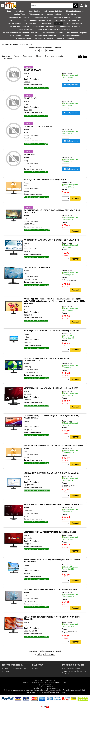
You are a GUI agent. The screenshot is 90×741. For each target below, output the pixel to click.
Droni (52, 49)
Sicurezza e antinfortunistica (72, 49)
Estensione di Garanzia (69, 53)
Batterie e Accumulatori (41, 35)
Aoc (25, 206)
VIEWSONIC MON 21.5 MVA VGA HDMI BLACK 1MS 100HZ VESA (51, 409)
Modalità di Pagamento (72, 690)
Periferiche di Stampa (77, 21)
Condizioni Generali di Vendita (15, 690)
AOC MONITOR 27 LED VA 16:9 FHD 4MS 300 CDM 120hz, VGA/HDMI (53, 466)
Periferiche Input (29, 30)
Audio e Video (36, 17)
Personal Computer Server (55, 26)
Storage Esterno (49, 30)
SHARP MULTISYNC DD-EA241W (38, 146)
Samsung (27, 387)
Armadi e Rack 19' (38, 39)
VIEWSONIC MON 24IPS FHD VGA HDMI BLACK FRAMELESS (50, 553)
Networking (66, 30)
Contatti (36, 690)
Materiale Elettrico (46, 53)
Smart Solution (46, 12)
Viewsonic (28, 415)
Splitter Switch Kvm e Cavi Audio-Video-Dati (31, 44)
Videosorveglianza (75, 17)
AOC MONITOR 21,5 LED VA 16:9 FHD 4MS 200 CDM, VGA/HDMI (51, 260)
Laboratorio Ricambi (17, 35)
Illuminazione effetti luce (22, 53)
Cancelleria (29, 12)
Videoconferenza (55, 17)
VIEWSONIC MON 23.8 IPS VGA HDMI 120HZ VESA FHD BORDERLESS (53, 525)
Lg (25, 445)
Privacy (6, 693)
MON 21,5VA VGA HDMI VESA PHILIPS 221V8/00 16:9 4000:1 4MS (51, 351)
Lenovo (27, 500)
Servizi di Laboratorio (45, 58)
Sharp (26, 96)
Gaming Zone (38, 49)
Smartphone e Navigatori (17, 49)
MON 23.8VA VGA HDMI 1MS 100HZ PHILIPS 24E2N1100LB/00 (50, 611)
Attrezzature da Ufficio (67, 12)
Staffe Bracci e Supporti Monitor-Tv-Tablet (68, 39)
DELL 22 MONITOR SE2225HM (37, 288)
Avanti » (51, 70)
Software (12, 26)
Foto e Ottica (9, 21)
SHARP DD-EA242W (32, 90)
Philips (26, 357)
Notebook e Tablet (55, 21)
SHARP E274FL (30, 118)
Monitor (81, 30)
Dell (25, 294)
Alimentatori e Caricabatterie (69, 35)
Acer (25, 238)
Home (16, 12)
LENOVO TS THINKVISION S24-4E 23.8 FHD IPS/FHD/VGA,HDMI (52, 494)
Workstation (77, 26)
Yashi (26, 589)
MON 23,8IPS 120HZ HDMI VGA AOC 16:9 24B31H (45, 199)
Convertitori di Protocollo (15, 39)
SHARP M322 (29, 174)
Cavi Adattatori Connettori (65, 44)
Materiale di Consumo (16, 17)
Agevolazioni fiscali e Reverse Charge (75, 694)
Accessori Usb (11, 30)
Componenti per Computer (31, 21)
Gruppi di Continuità (30, 26)
